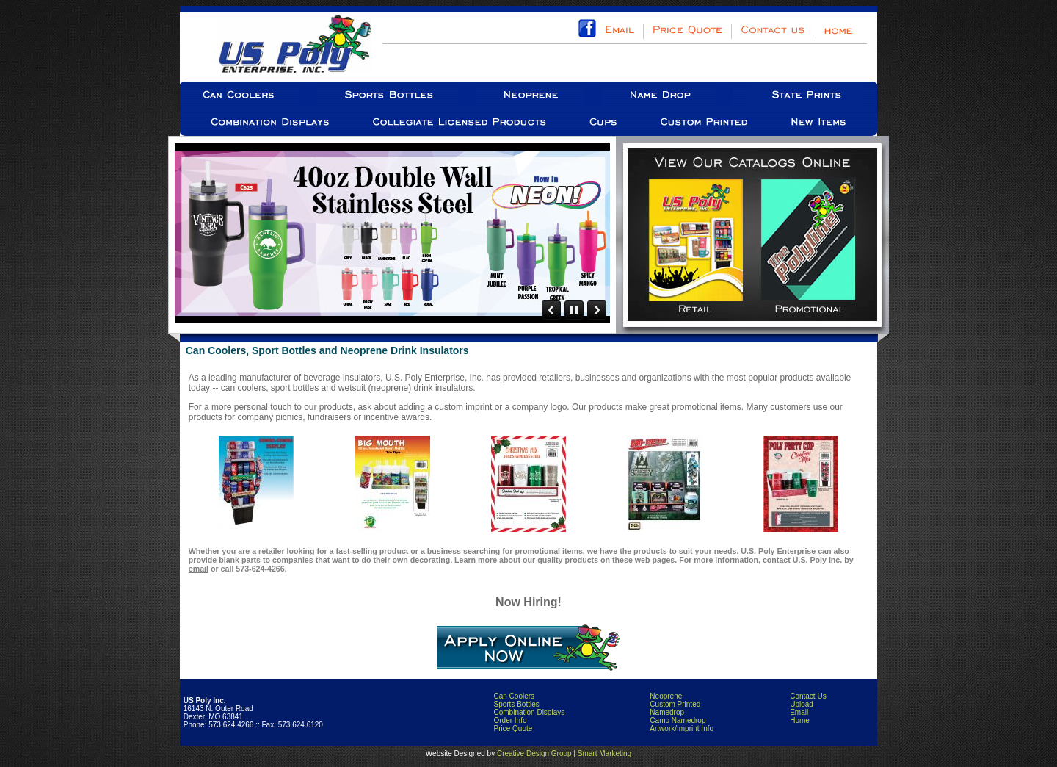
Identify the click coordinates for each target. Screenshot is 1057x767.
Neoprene (666, 696)
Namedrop (667, 712)
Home (800, 720)
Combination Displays (528, 712)
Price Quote (512, 728)
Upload (801, 704)
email (198, 568)
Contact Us (808, 696)
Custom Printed (675, 704)
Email (799, 712)
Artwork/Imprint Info (681, 728)
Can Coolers (513, 696)
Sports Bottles (516, 704)
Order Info (509, 720)
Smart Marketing (604, 753)
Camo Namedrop (677, 720)
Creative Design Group (534, 753)
